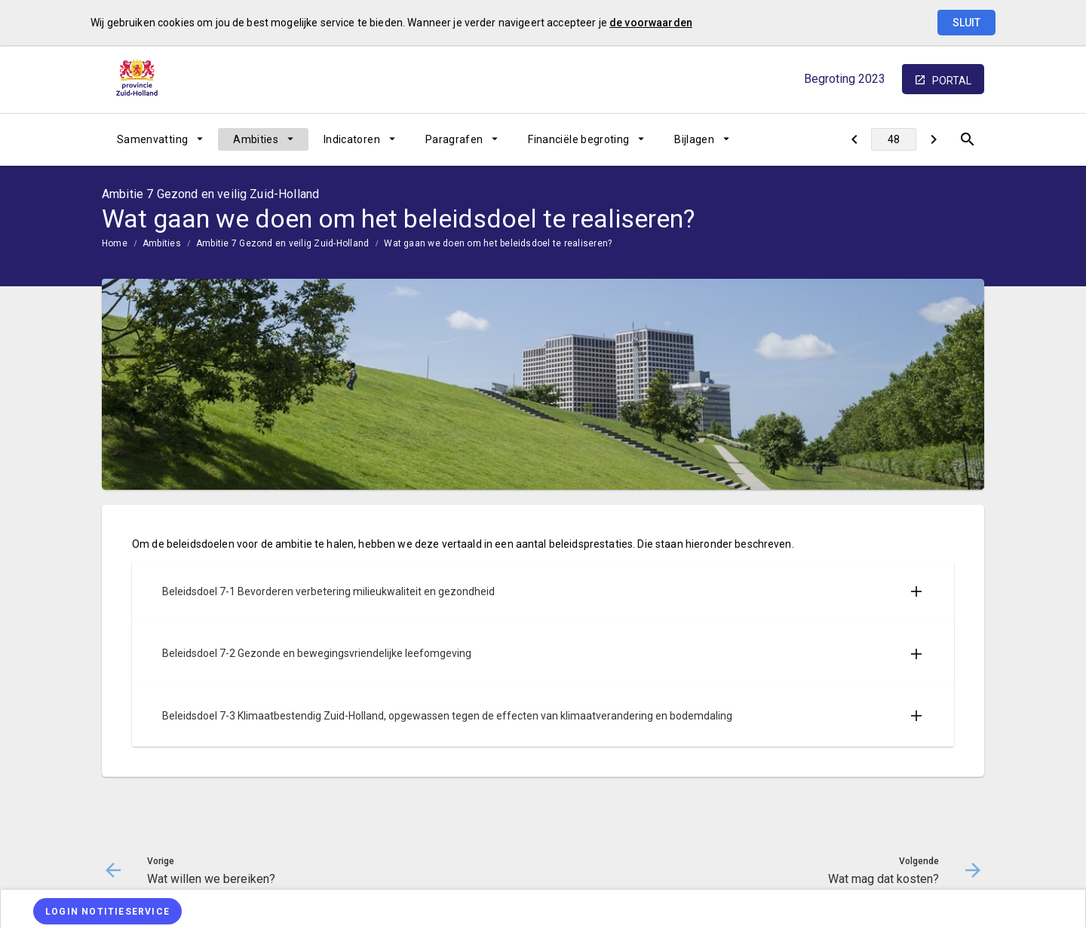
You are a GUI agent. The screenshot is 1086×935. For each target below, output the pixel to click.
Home (114, 243)
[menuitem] (160, 139)
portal (951, 81)
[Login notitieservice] (107, 911)
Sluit (966, 23)
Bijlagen (694, 139)
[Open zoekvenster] (967, 139)
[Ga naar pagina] (893, 139)
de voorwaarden (650, 23)
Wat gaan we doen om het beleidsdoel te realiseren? (498, 243)
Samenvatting (152, 139)
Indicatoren (352, 139)
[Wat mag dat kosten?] (933, 139)
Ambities (255, 139)
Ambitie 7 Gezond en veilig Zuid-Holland (282, 243)
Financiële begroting (578, 139)
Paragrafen (454, 139)
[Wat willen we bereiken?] (854, 139)
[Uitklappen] (916, 591)
